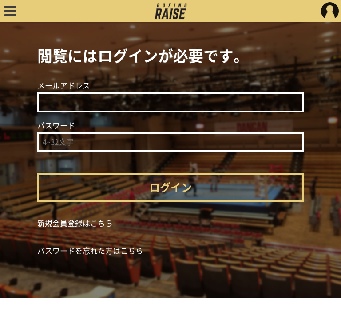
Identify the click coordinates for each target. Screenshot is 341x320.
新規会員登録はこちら (75, 223)
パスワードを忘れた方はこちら (90, 251)
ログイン (170, 187)
